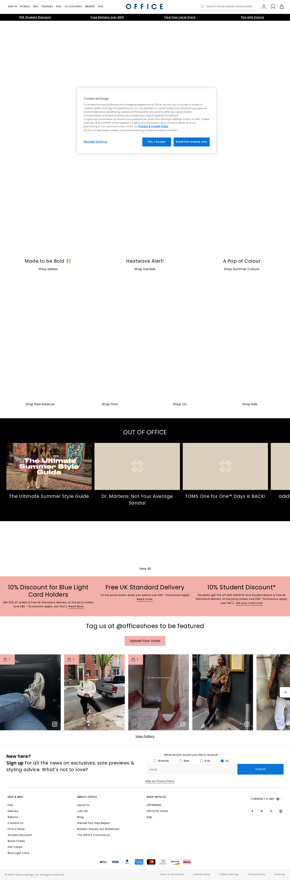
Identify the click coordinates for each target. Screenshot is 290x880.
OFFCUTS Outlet (157, 811)
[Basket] (279, 6)
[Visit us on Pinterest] (262, 811)
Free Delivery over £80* (107, 17)
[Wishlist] (270, 6)
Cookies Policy (201, 874)
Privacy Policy (256, 874)
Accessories (73, 6)
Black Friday (16, 841)
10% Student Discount (35, 17)
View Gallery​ (145, 736)
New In (12, 6)
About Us (83, 805)
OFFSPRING (154, 805)
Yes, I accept (156, 141)
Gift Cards (15, 847)
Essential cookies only (191, 141)
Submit (260, 769)
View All (145, 568)
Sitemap (279, 874)
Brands (90, 6)
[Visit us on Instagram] (271, 811)
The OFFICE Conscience (93, 835)
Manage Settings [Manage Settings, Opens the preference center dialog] (96, 141)
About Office (87, 797)
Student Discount (20, 835)
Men (35, 6)
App (149, 817)
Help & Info (16, 797)
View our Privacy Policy (159, 781)
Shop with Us (156, 797)
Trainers (47, 6)
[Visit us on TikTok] (281, 811)
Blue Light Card (18, 853)
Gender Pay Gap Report (93, 823)
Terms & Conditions (171, 874)
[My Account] (262, 6)
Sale (101, 6)
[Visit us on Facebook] (252, 811)
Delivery (13, 811)
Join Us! (82, 811)
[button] (285, 692)
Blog (80, 817)
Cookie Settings (229, 874)
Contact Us (16, 823)
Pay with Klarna (252, 17)
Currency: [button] (267, 799)
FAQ (10, 805)
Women (25, 6)
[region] (146, 120)
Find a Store (16, 829)
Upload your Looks (145, 640)
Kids (59, 6)
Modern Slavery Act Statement (98, 829)
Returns (13, 817)
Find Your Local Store (180, 17)
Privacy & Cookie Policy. (153, 126)
